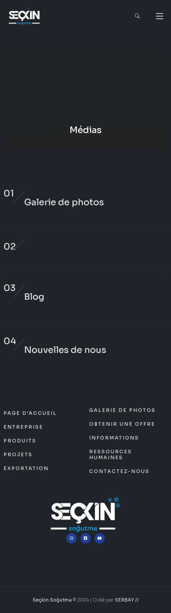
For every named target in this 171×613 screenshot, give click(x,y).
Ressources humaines (110, 455)
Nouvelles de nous (65, 350)
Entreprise (23, 427)
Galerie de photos (64, 202)
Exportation (26, 468)
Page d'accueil (30, 413)
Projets (18, 455)
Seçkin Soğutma (85, 95)
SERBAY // (127, 600)
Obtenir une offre (122, 424)
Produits (20, 441)
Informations (114, 438)
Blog (34, 296)
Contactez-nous (119, 471)
